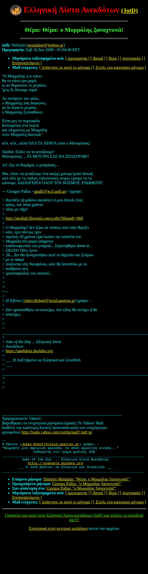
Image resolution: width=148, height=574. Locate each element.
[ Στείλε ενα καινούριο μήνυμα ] (119, 67)
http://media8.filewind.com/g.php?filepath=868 (44, 218)
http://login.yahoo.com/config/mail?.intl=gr (57, 432)
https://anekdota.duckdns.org (29, 351)
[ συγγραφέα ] (131, 58)
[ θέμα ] (112, 58)
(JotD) (129, 10)
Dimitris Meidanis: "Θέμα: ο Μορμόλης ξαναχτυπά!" (86, 486)
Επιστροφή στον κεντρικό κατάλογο (58, 535)
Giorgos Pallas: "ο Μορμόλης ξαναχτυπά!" (87, 490)
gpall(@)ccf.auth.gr (50, 191)
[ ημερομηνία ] (77, 58)
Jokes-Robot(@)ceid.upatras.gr (49, 300)
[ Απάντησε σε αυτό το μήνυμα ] (66, 67)
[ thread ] (97, 58)
